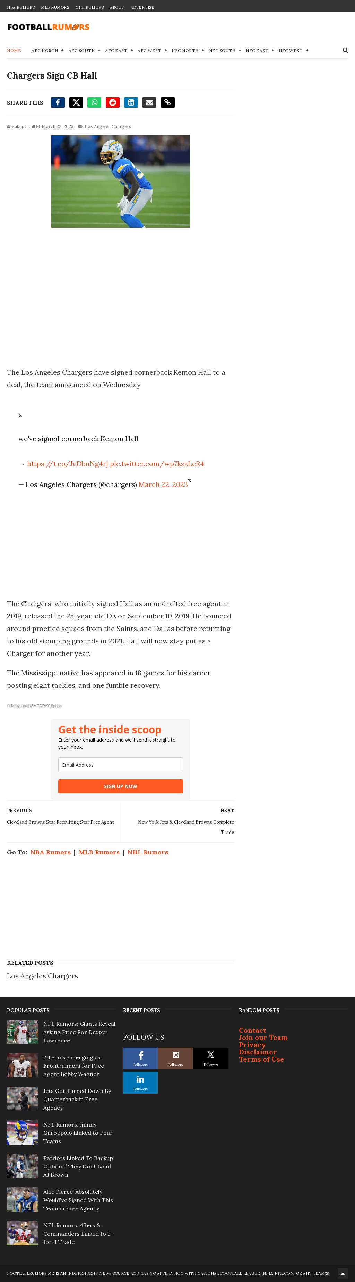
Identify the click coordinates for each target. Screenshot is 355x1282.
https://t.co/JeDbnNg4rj (67, 463)
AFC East (116, 50)
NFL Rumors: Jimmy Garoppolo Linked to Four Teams (78, 1133)
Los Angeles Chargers (108, 127)
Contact (252, 1030)
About (117, 7)
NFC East (257, 50)
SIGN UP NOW (120, 786)
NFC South (222, 50)
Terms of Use (261, 1059)
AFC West (149, 50)
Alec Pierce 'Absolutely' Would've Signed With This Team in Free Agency (78, 1200)
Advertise (143, 7)
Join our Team (263, 1037)
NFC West (291, 50)
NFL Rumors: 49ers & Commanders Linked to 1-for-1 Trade (78, 1233)
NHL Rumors (89, 7)
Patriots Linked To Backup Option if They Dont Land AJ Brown (78, 1166)
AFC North (45, 50)
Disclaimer (258, 1052)
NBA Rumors (21, 7)
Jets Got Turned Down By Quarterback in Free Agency (77, 1099)
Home (14, 50)
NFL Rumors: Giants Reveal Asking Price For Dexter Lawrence (79, 1032)
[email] (120, 764)
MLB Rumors (55, 7)
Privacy (252, 1044)
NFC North (185, 50)
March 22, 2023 (163, 484)
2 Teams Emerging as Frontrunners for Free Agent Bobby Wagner (73, 1065)
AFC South (82, 50)
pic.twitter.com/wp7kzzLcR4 (157, 463)
